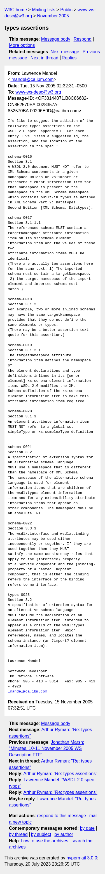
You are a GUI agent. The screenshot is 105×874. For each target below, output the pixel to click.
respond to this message (61, 815)
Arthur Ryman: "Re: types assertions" (60, 773)
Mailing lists (43, 9)
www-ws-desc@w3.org (38, 92)
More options (22, 45)
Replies (69, 57)
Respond (83, 39)
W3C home (15, 9)
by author (63, 834)
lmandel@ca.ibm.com (31, 79)
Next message (65, 51)
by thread (18, 834)
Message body (55, 39)
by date (87, 828)
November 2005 (53, 15)
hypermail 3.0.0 (81, 858)
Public (66, 9)
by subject (41, 834)
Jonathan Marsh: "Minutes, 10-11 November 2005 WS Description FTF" (46, 748)
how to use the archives (44, 840)
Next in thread (45, 57)
